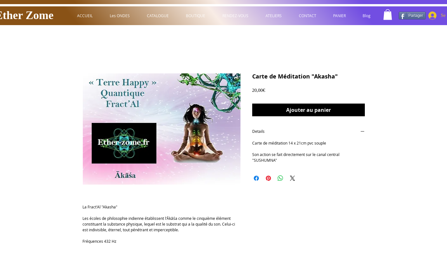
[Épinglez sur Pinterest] (268, 178)
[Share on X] (292, 178)
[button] (387, 14)
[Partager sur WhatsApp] (280, 178)
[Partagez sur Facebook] (256, 178)
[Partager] (412, 15)
